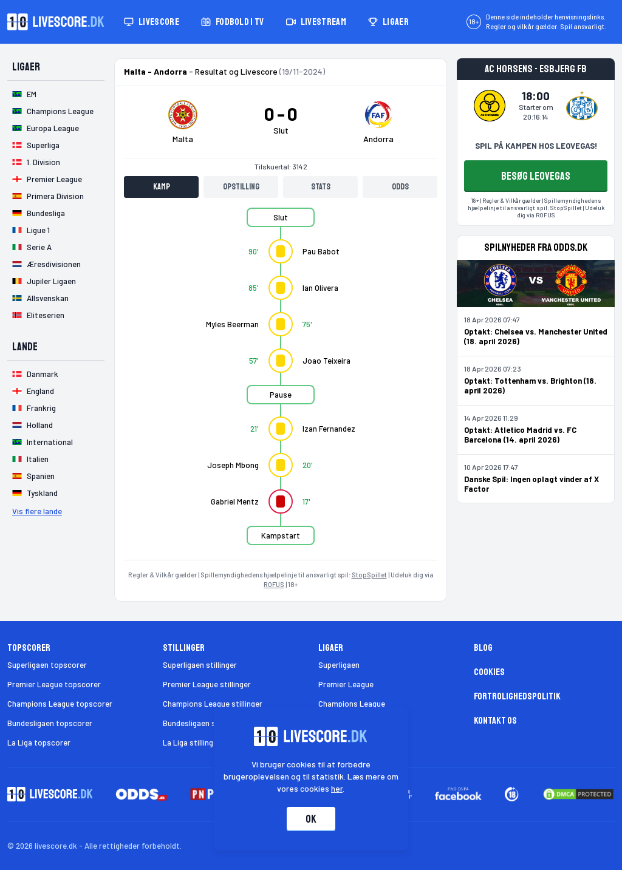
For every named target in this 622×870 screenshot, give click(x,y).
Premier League (346, 684)
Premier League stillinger (207, 684)
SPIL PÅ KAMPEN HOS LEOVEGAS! (536, 146)
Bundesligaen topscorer (49, 723)
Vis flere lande (37, 511)
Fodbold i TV (232, 22)
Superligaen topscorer (47, 665)
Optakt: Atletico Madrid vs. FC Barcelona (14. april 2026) (520, 434)
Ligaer (388, 22)
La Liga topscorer (38, 742)
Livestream (316, 22)
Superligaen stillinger (200, 665)
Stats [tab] (320, 187)
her (337, 788)
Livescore (151, 22)
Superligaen (339, 665)
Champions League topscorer (59, 704)
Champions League (351, 704)
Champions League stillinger (212, 704)
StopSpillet (369, 575)
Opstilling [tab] (241, 187)
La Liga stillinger (191, 742)
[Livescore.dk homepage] (55, 22)
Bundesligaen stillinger (202, 723)
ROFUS (274, 584)
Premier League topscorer (54, 684)
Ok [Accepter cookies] (311, 819)
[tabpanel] (280, 384)
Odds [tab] (400, 187)
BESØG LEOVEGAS (535, 176)
